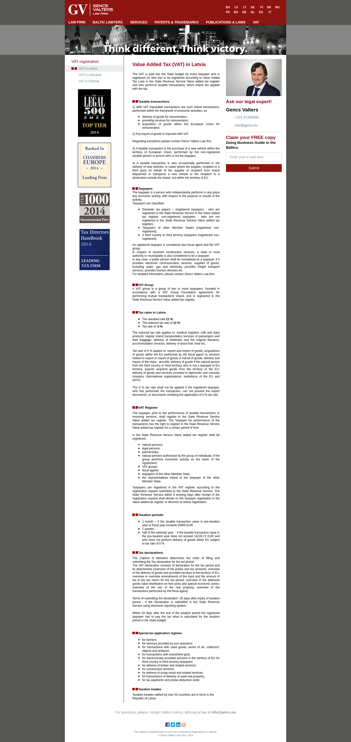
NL (253, 12)
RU (236, 12)
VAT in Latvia (88, 68)
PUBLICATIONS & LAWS (225, 22)
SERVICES (138, 22)
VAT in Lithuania (90, 75)
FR (228, 12)
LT (244, 7)
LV (236, 7)
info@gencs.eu (246, 125)
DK (269, 7)
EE (244, 12)
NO (277, 7)
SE (253, 7)
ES (261, 12)
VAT (256, 22)
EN (228, 7)
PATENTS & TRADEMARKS (177, 22)
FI (261, 7)
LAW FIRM (76, 22)
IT (270, 12)
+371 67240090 (247, 117)
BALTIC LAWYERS (108, 22)
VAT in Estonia (89, 81)
